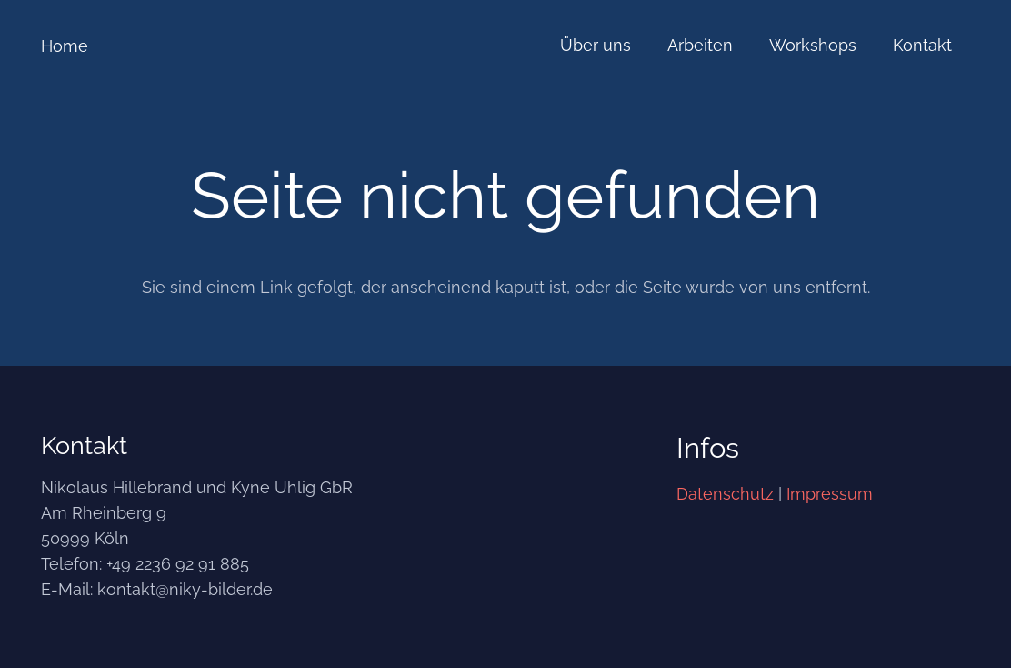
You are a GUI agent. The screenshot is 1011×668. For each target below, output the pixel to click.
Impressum (829, 493)
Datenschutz (725, 493)
